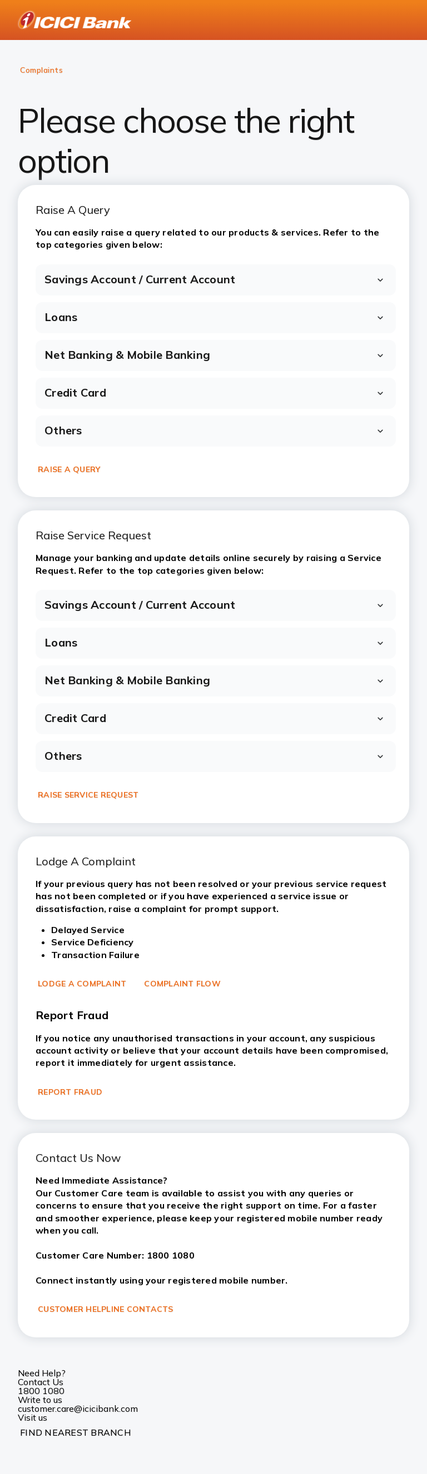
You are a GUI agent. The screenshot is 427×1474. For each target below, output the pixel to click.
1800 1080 (41, 1390)
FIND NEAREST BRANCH (75, 1432)
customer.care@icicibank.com (78, 1408)
